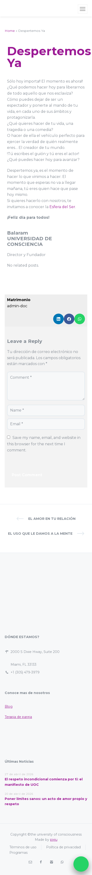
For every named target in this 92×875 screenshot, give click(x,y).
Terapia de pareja (18, 717)
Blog (8, 706)
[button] (58, 319)
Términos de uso (22, 847)
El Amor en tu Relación (52, 519)
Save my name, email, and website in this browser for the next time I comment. (44, 443)
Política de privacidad (63, 847)
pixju (53, 839)
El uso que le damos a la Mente (40, 533)
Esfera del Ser (62, 207)
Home (10, 31)
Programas (18, 852)
